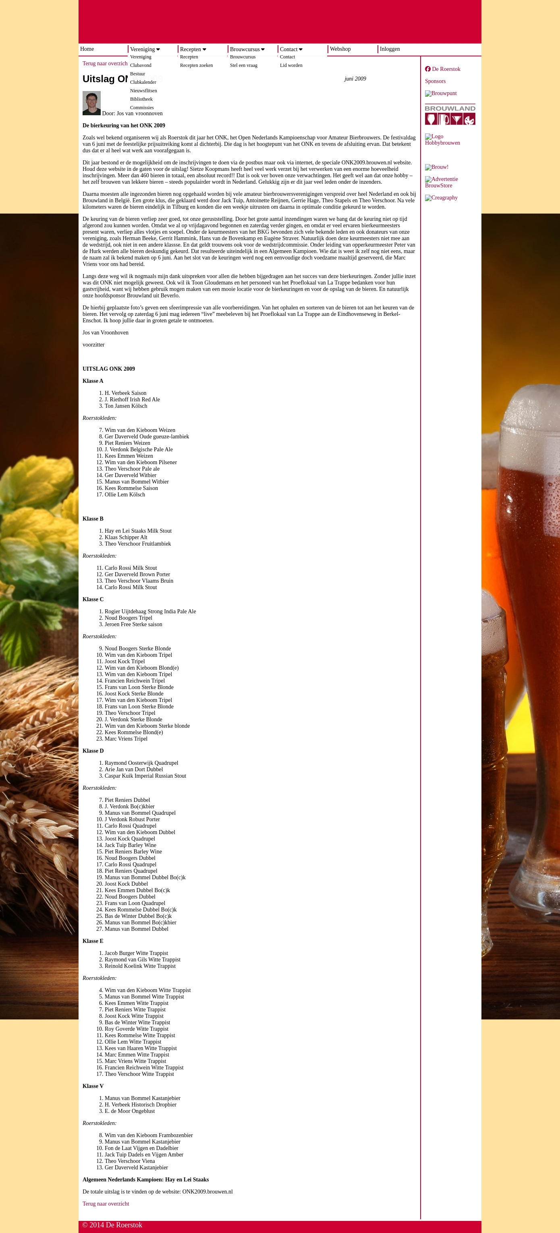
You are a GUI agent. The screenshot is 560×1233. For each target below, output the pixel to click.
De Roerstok (442, 69)
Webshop (340, 49)
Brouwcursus (245, 49)
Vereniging (142, 49)
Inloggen (390, 49)
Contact (289, 49)
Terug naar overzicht (106, 63)
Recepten (190, 49)
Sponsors (435, 81)
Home (87, 49)
